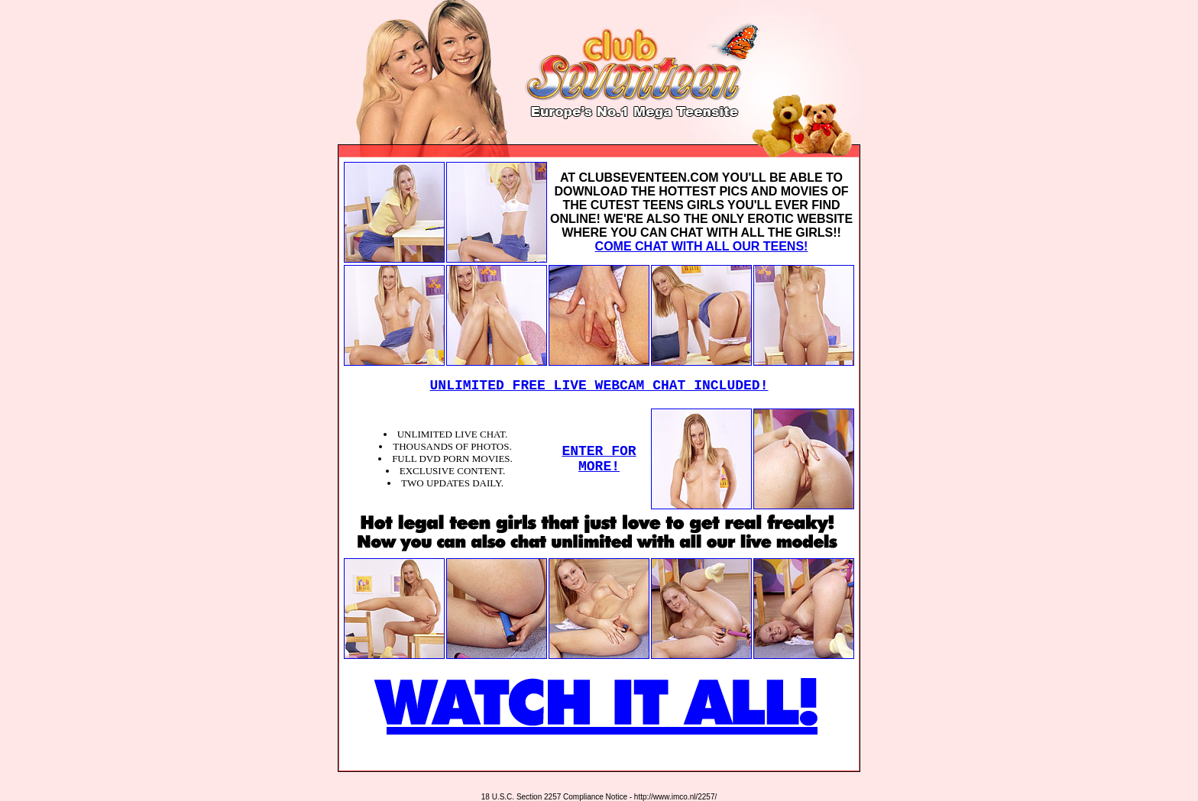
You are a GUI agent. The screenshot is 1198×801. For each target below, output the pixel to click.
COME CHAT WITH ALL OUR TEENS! (701, 246)
